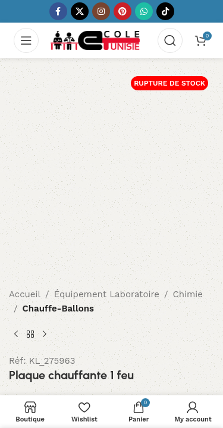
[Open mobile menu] (26, 40)
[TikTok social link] (165, 11)
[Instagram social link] (101, 11)
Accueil (24, 294)
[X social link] (80, 11)
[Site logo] (95, 39)
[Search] (170, 40)
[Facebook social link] (58, 11)
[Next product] (44, 335)
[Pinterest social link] (122, 11)
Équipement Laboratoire (106, 294)
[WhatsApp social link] (144, 11)
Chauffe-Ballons (58, 308)
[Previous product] (16, 335)
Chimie (188, 294)
